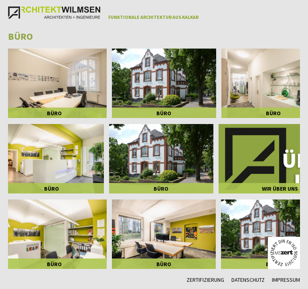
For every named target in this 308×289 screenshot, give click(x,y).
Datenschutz (248, 279)
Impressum (286, 279)
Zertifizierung (205, 279)
